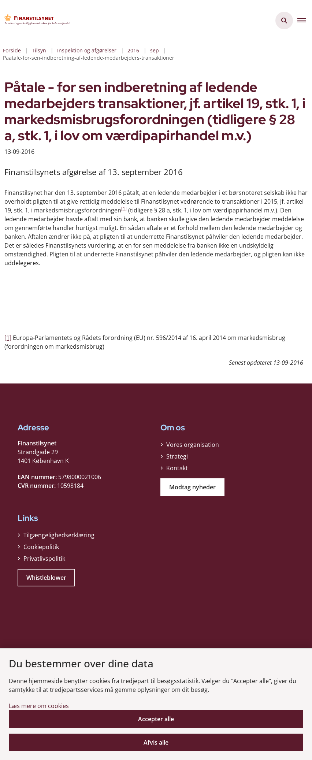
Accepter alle (156, 719)
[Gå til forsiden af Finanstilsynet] (35, 20)
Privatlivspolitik (44, 560)
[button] (304, 20)
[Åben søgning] (284, 20)
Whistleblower (46, 579)
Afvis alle (156, 742)
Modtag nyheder (192, 489)
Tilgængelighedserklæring (58, 537)
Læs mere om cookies (39, 706)
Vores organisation (192, 446)
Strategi (177, 458)
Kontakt (177, 470)
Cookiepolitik (41, 549)
